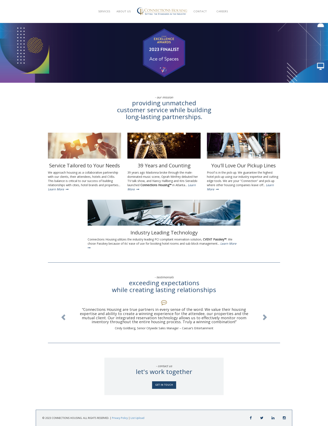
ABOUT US (124, 11)
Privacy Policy (120, 418)
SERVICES (104, 11)
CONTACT (201, 11)
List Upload (137, 418)
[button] (63, 315)
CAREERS (223, 11)
